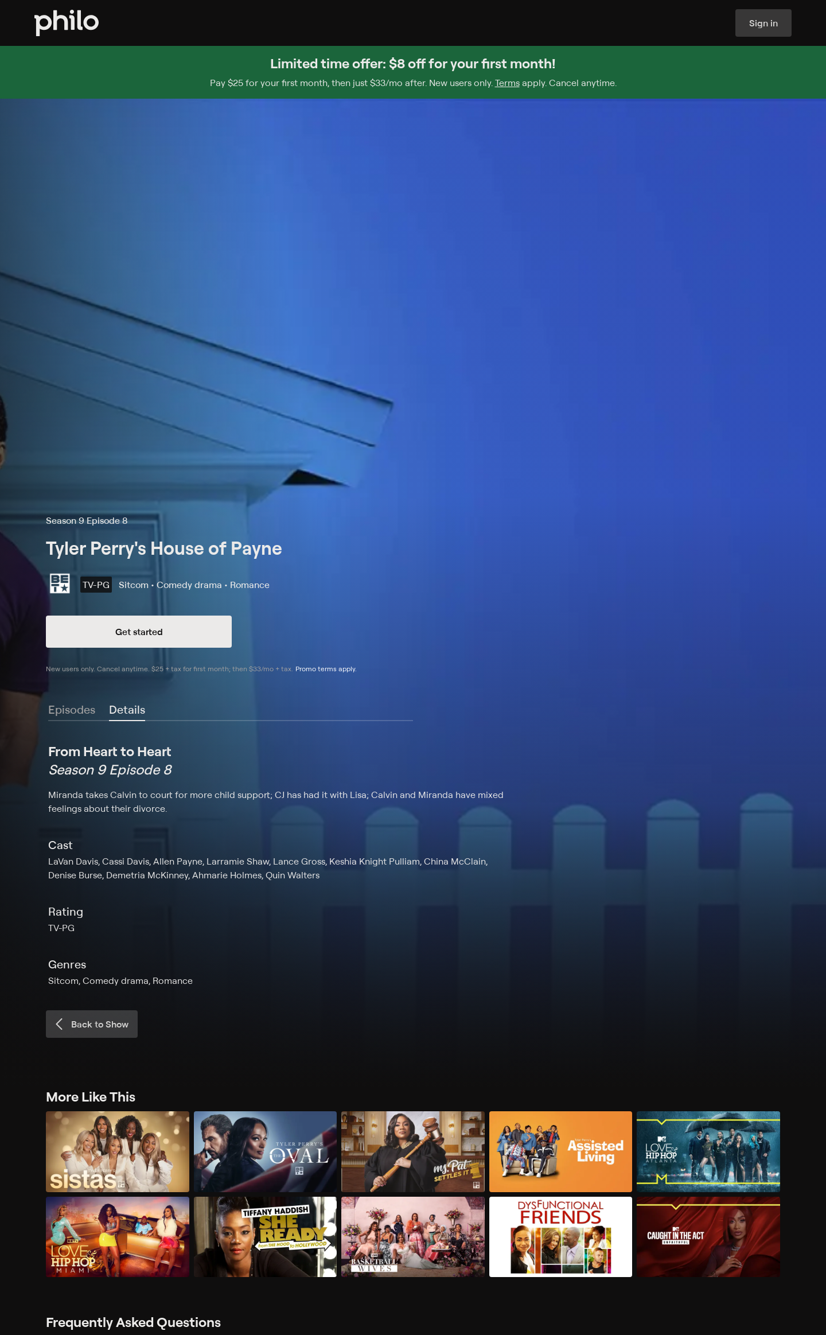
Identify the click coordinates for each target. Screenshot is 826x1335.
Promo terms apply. (326, 668)
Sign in (763, 23)
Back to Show (90, 1024)
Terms (507, 82)
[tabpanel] (413, 864)
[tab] (127, 710)
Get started (139, 631)
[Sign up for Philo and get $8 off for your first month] (413, 72)
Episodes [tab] (71, 709)
